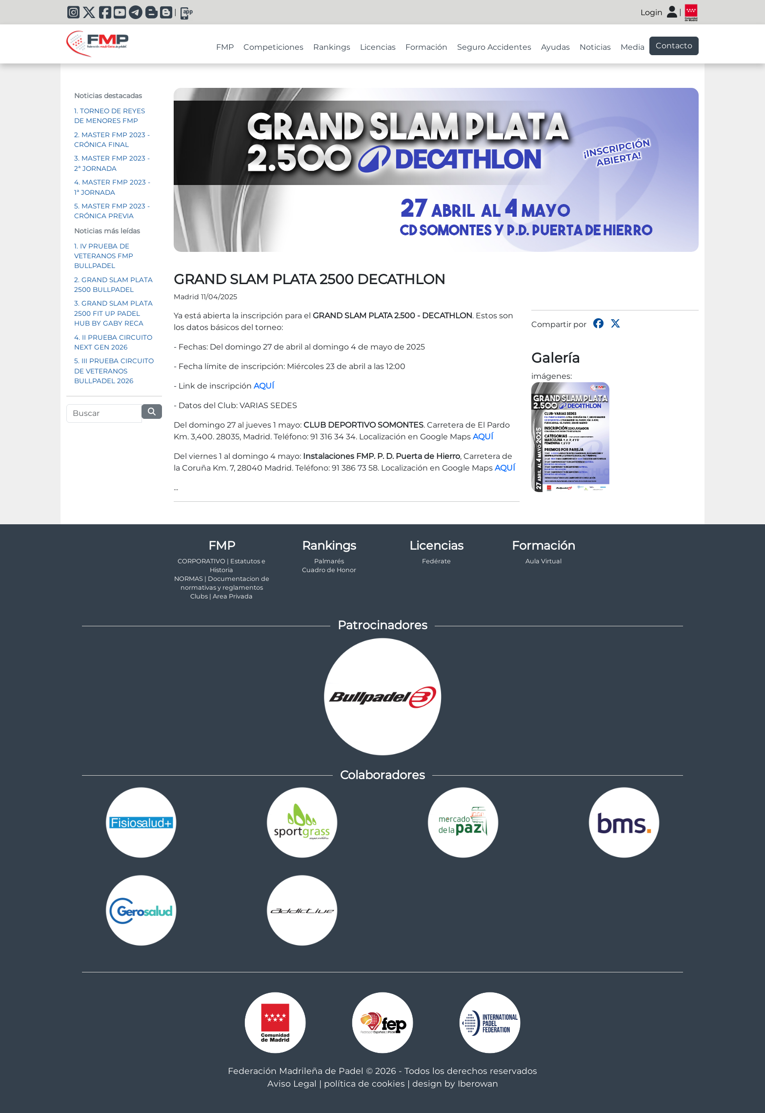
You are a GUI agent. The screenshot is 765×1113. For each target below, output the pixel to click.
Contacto (674, 45)
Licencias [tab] (378, 47)
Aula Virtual (543, 561)
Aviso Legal (292, 1083)
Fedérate (436, 561)
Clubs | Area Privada (221, 596)
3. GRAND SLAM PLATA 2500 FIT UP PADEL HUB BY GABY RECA (113, 313)
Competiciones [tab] (273, 47)
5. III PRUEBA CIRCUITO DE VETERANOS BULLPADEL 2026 (114, 371)
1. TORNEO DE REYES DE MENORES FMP (109, 115)
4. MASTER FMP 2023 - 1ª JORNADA (112, 187)
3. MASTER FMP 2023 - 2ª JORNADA (112, 163)
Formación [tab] (426, 47)
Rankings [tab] (331, 47)
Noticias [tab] (595, 47)
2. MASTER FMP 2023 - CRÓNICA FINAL (112, 139)
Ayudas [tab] (555, 47)
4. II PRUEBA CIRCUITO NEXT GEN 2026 (113, 342)
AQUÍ (264, 386)
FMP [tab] (225, 47)
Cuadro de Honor (329, 570)
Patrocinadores (382, 625)
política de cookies (364, 1083)
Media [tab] (632, 47)
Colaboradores (382, 775)
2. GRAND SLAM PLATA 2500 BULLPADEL (113, 284)
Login (652, 12)
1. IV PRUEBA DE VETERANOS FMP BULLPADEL (103, 256)
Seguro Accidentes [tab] (494, 47)
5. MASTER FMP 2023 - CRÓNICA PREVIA (112, 211)
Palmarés (329, 561)
